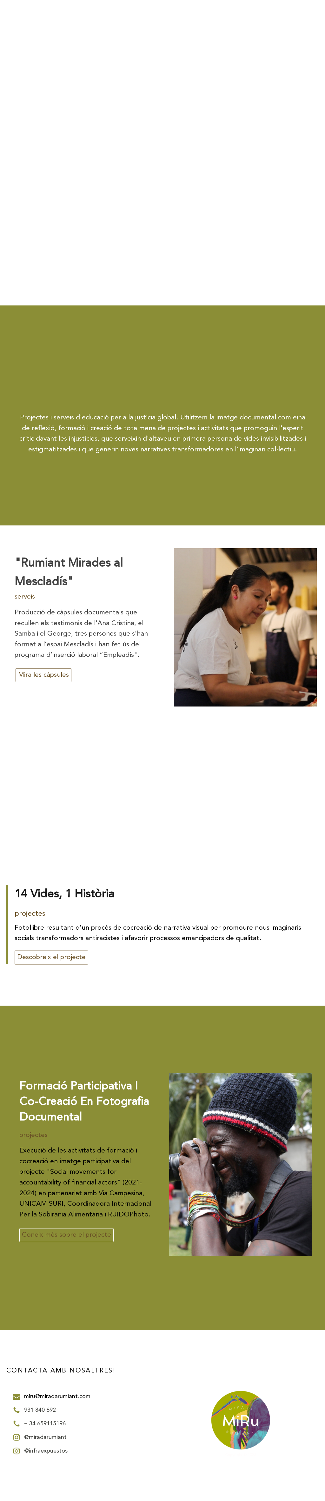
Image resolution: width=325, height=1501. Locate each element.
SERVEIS (291, 37)
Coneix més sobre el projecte (66, 1235)
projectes (30, 913)
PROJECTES (255, 37)
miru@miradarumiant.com (57, 1396)
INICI (186, 37)
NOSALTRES (216, 37)
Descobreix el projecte (51, 957)
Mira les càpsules (43, 675)
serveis (25, 596)
